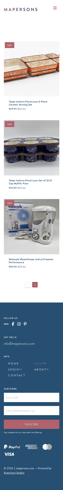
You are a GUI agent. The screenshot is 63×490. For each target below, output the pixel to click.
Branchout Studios (14, 473)
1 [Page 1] (28, 284)
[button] (55, 8)
